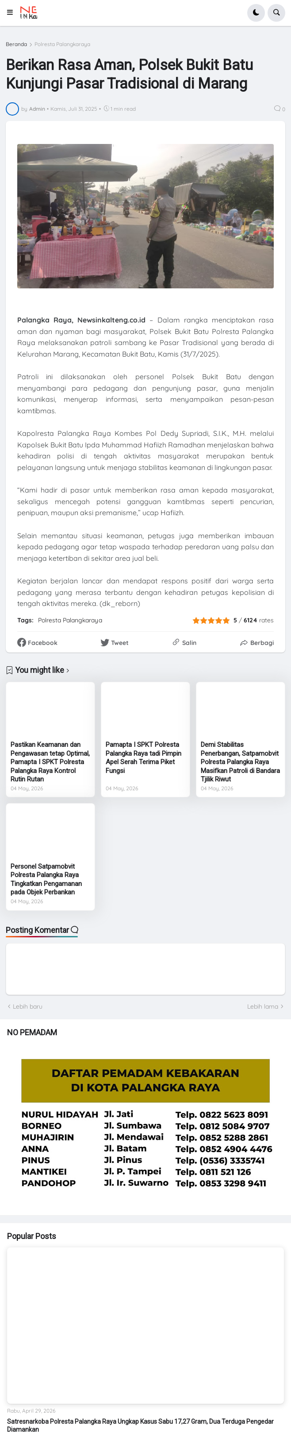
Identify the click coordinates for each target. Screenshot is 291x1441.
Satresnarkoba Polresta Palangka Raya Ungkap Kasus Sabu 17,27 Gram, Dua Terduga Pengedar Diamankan (140, 1425)
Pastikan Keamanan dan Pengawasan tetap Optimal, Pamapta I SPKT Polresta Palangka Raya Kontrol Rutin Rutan (50, 762)
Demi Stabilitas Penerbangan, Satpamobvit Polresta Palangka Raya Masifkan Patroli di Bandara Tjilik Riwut (240, 762)
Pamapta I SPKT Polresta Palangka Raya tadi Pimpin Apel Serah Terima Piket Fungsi (143, 758)
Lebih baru (27, 1006)
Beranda (16, 44)
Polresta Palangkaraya (62, 44)
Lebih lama (262, 1006)
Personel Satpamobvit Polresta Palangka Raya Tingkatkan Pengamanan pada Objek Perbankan (46, 879)
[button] (12, 13)
